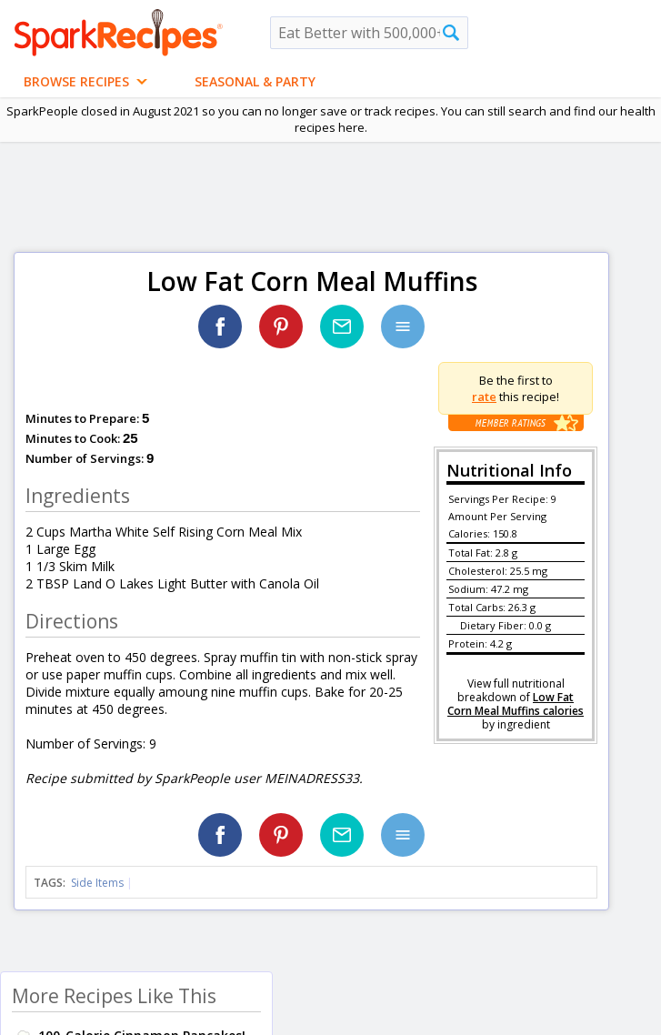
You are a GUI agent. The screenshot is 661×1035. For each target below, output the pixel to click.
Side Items (97, 882)
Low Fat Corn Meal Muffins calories (515, 703)
